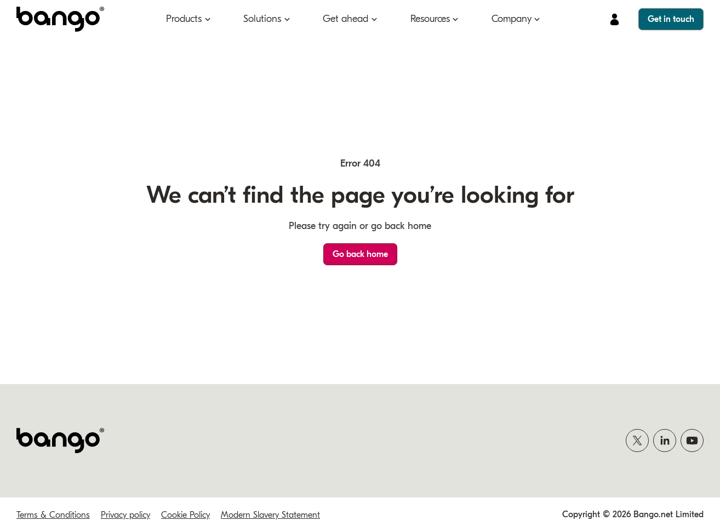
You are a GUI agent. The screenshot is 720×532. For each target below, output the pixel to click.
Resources (430, 19)
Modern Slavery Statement (270, 515)
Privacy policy (125, 515)
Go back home (360, 254)
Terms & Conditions (53, 515)
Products (184, 19)
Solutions (262, 19)
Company (512, 19)
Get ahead (345, 19)
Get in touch (671, 19)
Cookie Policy (185, 515)
